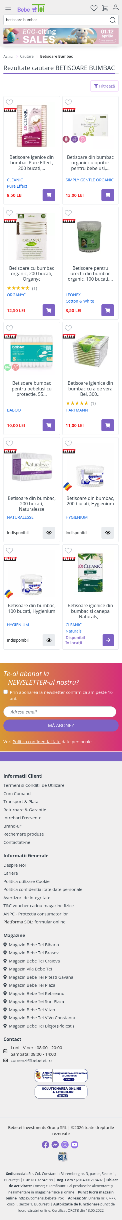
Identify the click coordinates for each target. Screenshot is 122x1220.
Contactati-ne (16, 842)
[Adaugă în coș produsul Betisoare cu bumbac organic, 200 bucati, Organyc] (49, 310)
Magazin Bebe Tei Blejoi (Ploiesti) (38, 1026)
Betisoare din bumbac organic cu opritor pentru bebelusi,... (90, 163)
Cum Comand (17, 793)
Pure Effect (17, 186)
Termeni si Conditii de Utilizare (33, 785)
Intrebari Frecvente (22, 817)
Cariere (10, 873)
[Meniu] (8, 8)
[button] (49, 533)
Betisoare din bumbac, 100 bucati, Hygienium (32, 608)
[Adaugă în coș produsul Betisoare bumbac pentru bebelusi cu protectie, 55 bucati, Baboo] (49, 425)
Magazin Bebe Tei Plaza (29, 985)
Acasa (8, 56)
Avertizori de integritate (26, 897)
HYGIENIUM (77, 517)
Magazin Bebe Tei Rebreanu (33, 993)
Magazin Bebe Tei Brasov (31, 952)
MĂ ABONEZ (61, 725)
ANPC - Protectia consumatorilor (35, 914)
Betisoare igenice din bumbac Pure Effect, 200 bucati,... (31, 163)
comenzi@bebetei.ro (31, 1060)
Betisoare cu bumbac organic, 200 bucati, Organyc (31, 274)
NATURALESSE (20, 517)
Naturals (74, 631)
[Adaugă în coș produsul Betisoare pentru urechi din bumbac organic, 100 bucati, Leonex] (107, 310)
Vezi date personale (47, 741)
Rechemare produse (23, 834)
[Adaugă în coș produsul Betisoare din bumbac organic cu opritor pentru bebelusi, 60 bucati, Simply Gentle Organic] (107, 195)
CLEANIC (15, 180)
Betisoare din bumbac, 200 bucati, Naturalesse (32, 504)
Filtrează (104, 86)
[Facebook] (45, 1144)
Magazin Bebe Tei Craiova (31, 961)
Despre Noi (14, 865)
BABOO (14, 410)
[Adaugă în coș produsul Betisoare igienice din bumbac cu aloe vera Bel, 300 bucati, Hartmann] (107, 425)
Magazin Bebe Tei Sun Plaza (33, 1001)
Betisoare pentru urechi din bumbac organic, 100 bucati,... (90, 274)
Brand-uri (12, 826)
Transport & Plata (20, 801)
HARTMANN (77, 410)
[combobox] (61, 20)
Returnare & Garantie (24, 809)
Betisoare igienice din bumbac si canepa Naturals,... (90, 611)
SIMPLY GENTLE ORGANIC (90, 180)
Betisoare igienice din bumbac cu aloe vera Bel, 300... (90, 388)
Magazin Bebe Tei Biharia (31, 944)
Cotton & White (80, 301)
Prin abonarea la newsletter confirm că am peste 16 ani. (61, 695)
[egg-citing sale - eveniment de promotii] (61, 36)
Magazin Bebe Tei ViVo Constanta (39, 1017)
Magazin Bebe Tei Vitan (29, 1009)
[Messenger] (55, 1144)
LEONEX (73, 294)
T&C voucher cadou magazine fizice (38, 905)
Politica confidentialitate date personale (42, 889)
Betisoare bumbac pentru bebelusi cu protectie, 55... (32, 388)
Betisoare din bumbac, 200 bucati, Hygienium (90, 501)
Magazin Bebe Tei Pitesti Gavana (38, 977)
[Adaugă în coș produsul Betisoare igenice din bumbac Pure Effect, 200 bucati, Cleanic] (49, 195)
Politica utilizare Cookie (26, 881)
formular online (49, 922)
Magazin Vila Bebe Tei (27, 969)
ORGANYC (16, 294)
